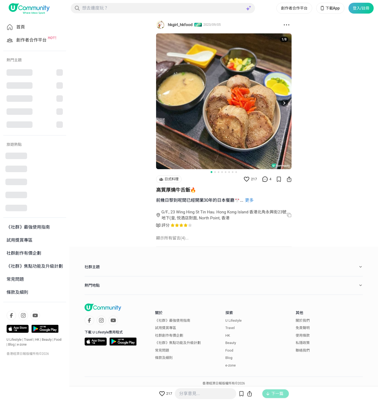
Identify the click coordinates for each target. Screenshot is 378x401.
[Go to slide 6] (229, 172)
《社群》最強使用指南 (172, 320)
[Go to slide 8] (236, 172)
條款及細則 (164, 358)
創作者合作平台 (294, 8)
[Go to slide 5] (225, 172)
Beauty (47, 340)
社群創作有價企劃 (169, 335)
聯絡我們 (303, 350)
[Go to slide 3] (218, 172)
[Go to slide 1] (211, 172)
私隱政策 (303, 343)
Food (58, 340)
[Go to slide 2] (215, 172)
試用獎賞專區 (165, 328)
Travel (28, 340)
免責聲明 (303, 328)
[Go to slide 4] (222, 172)
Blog (11, 344)
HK (37, 340)
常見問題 (162, 350)
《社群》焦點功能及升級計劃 (178, 343)
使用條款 (303, 335)
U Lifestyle (14, 340)
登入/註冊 (361, 8)
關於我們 (303, 320)
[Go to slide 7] (232, 172)
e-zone (22, 344)
